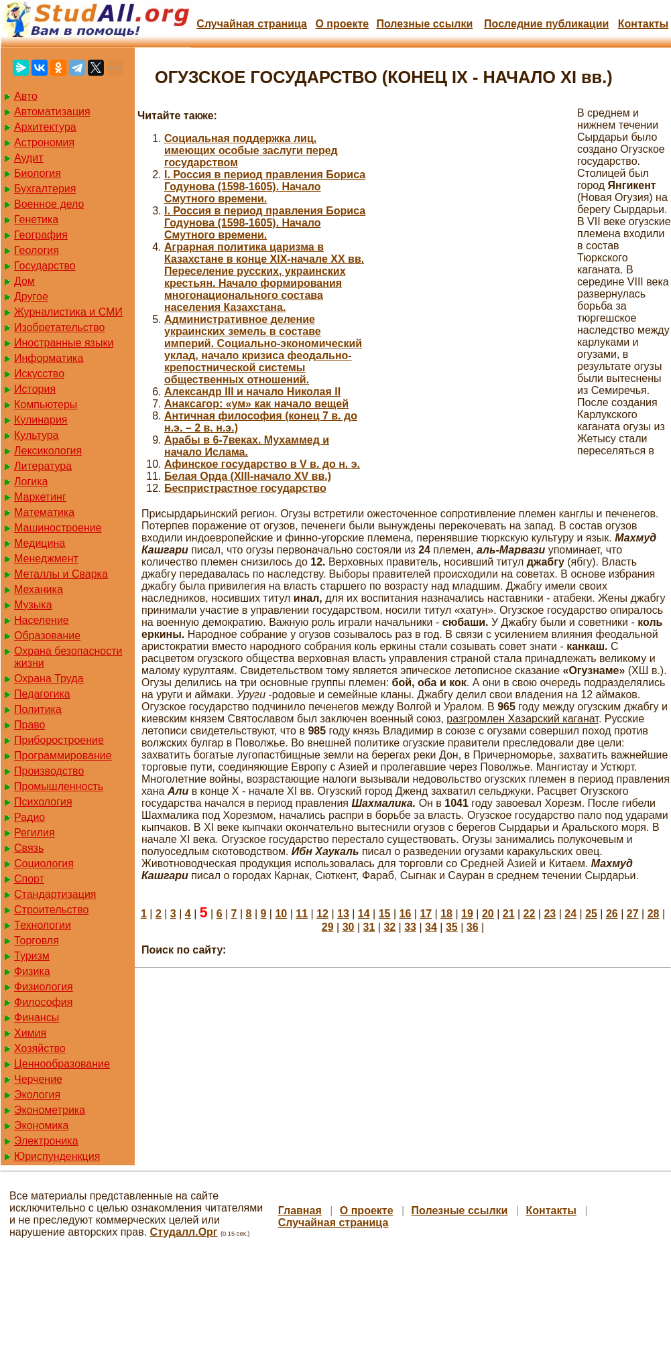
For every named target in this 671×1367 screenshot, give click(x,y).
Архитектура (45, 127)
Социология (44, 863)
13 (343, 913)
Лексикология (48, 450)
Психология (43, 801)
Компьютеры (45, 404)
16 (406, 913)
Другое (31, 296)
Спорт (29, 879)
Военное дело (49, 204)
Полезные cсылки (424, 23)
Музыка (33, 604)
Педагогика (42, 694)
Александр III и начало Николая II (252, 391)
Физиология (43, 986)
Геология (36, 250)
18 (446, 913)
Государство (45, 265)
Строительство (51, 909)
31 (369, 927)
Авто (26, 96)
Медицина (39, 543)
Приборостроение (59, 740)
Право (30, 724)
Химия (30, 1033)
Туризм (32, 956)
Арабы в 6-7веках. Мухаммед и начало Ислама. (246, 446)
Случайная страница (251, 23)
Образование (47, 635)
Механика (38, 589)
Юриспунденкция (57, 1156)
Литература (43, 466)
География (41, 235)
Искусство (39, 373)
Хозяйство (40, 1048)
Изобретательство (59, 327)
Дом (24, 281)
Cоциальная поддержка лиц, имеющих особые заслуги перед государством (251, 150)
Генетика (36, 219)
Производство (49, 771)
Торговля (36, 940)
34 (431, 927)
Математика (44, 512)
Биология (37, 173)
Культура (36, 435)
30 (349, 927)
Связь (29, 848)
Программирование (63, 755)
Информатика (48, 358)
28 (654, 913)
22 (530, 913)
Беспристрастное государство (245, 488)
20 (488, 913)
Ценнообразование (62, 1063)
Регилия (34, 832)
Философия (43, 1002)
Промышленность (58, 786)
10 (281, 913)
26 (612, 913)
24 (570, 913)
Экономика (41, 1125)
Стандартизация (55, 894)
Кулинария (40, 420)
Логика (31, 481)
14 (364, 913)
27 (633, 913)
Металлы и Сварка (61, 574)
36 (473, 927)
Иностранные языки (63, 342)
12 (322, 913)
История (35, 389)
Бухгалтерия (45, 188)
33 (410, 927)
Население (41, 620)
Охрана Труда (49, 678)
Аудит (29, 158)
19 (467, 913)
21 (509, 913)
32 (389, 927)
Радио (29, 817)
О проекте (342, 23)
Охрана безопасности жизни (68, 657)
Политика (38, 709)
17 (426, 913)
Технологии (42, 925)
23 (550, 913)
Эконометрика (49, 1110)
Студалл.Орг (184, 1232)
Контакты (643, 23)
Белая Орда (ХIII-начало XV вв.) (247, 476)
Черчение (38, 1079)
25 (591, 913)
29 (328, 927)
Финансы (36, 1017)
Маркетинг (40, 497)
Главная (300, 1210)
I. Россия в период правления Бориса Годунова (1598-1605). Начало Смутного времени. (264, 186)
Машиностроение (58, 527)
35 (452, 927)
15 (385, 913)
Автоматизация (52, 111)
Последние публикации (546, 23)
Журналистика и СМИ (68, 312)
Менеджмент (46, 558)
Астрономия (44, 142)
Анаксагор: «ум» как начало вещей (256, 403)
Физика (32, 971)
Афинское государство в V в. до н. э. (262, 464)
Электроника (46, 1141)
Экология (37, 1094)
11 (302, 913)
